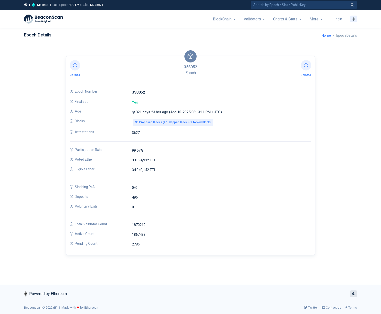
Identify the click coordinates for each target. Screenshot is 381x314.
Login (336, 19)
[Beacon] (43, 19)
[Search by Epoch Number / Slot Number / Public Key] (304, 5)
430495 (74, 5)
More (314, 19)
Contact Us (331, 307)
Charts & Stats (285, 19)
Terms (351, 307)
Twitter (311, 307)
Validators (252, 19)
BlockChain (222, 19)
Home (326, 35)
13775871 (96, 5)
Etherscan (91, 307)
